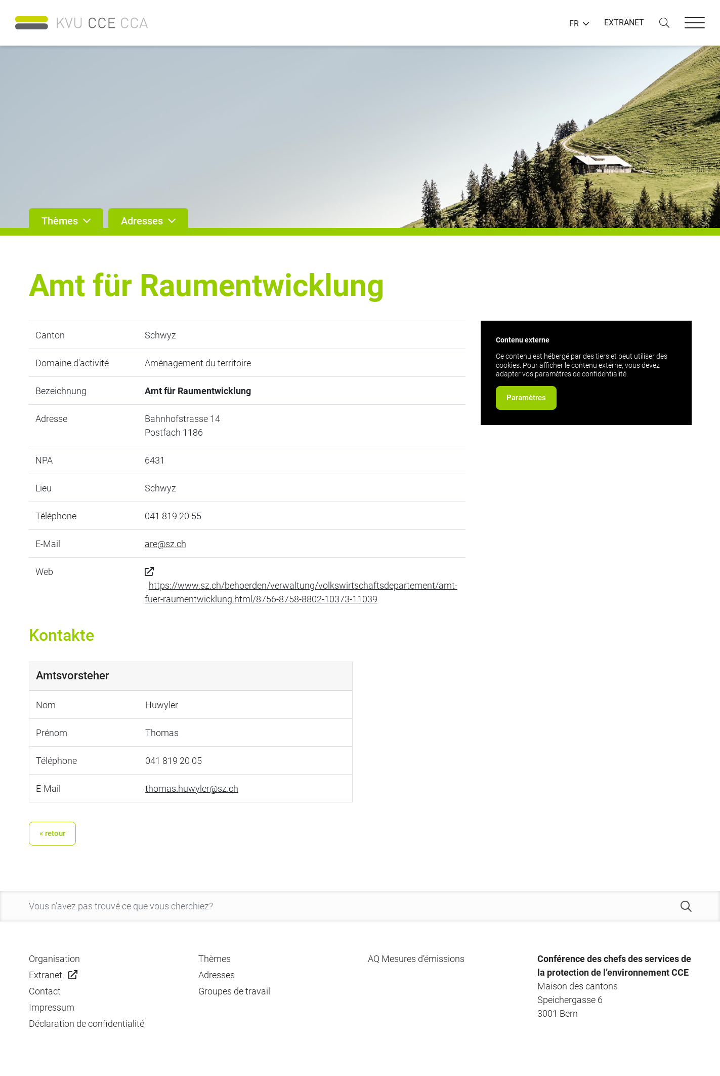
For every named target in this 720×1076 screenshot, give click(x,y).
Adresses (216, 975)
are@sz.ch (165, 544)
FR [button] (574, 24)
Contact (45, 991)
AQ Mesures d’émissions (416, 958)
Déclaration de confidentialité (86, 1023)
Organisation (54, 958)
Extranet (45, 975)
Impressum (51, 1007)
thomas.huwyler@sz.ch (191, 788)
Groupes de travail (234, 991)
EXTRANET (624, 22)
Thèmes (214, 958)
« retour (52, 833)
